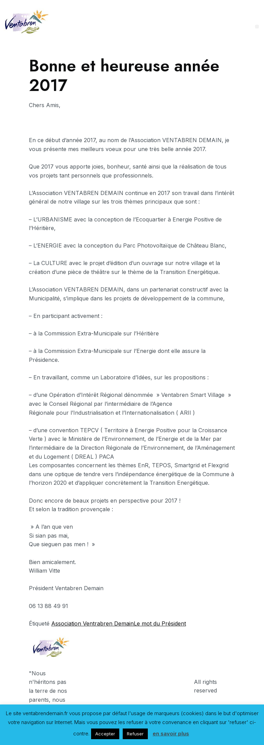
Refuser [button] (135, 733)
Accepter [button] (105, 733)
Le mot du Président (160, 623)
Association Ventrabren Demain (92, 623)
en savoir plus (171, 733)
